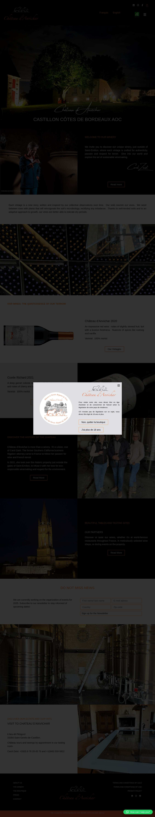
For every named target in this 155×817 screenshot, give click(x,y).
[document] (77, 408)
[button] (138, 812)
